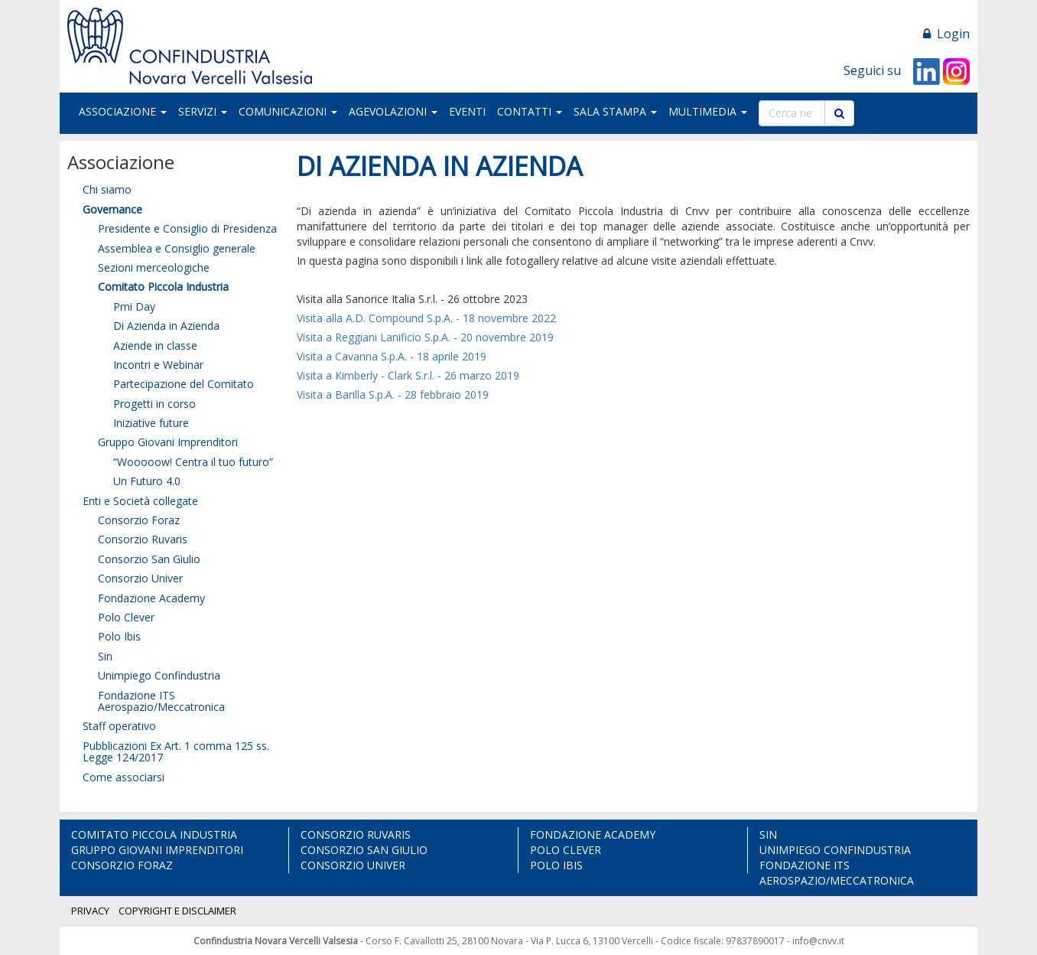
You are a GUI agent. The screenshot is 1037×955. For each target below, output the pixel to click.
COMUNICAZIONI (288, 111)
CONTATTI (529, 111)
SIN (768, 834)
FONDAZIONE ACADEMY (592, 834)
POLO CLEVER (565, 850)
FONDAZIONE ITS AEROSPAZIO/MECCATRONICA (836, 873)
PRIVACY (90, 911)
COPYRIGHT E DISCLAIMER (177, 911)
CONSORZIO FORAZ (122, 865)
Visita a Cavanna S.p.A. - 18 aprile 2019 (393, 356)
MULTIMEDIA (707, 111)
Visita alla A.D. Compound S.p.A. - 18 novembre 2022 (426, 318)
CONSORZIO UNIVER (353, 865)
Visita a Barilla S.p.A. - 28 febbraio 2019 (393, 394)
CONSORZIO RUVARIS (356, 834)
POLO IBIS (556, 865)
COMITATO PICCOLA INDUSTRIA (154, 834)
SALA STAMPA (615, 111)
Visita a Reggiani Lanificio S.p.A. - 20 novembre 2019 (425, 337)
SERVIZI (202, 111)
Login (946, 33)
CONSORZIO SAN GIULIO (364, 850)
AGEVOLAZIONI (393, 111)
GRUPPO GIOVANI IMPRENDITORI (157, 850)
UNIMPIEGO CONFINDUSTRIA (835, 850)
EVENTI (467, 111)
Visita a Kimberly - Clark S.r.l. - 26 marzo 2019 (408, 375)
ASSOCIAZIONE (123, 111)
